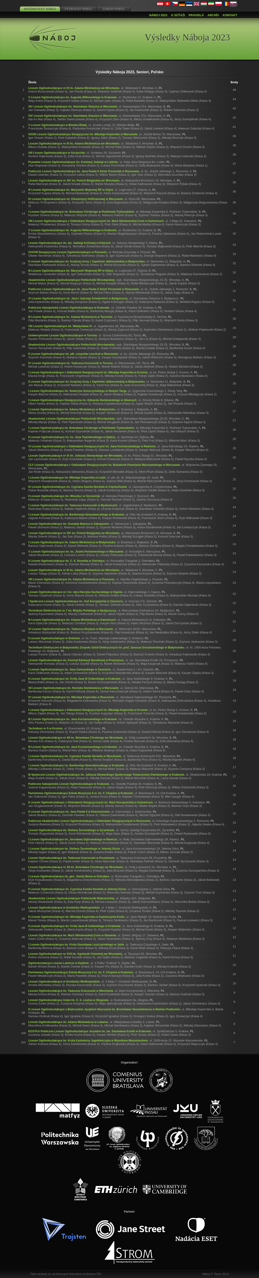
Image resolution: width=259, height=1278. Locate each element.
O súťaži (178, 15)
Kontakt (230, 15)
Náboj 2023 (158, 15)
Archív (213, 15)
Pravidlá (196, 15)
